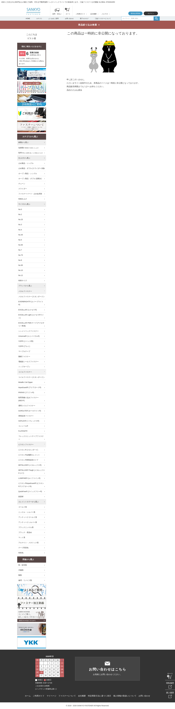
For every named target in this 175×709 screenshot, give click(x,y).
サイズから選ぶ (24, 204)
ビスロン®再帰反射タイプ (28, 460)
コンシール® (23, 426)
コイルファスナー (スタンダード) (31, 377)
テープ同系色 (23, 548)
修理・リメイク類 (25, 580)
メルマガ (105, 14)
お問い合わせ (69, 18)
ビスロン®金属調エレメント (29, 455)
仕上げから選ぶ (24, 158)
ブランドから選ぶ (25, 286)
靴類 (20, 575)
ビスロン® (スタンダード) (28, 450)
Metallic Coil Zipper (25, 382)
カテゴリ (39, 18)
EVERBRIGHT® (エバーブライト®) (30, 303)
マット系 (21, 537)
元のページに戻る (74, 90)
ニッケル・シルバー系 (26, 512)
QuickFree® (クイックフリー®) (30, 491)
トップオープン (24, 367)
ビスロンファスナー (26, 444)
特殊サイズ (22, 280)
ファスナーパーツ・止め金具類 (30, 194)
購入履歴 (170, 693)
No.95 (20, 265)
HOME (28, 18)
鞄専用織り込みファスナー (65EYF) (28, 399)
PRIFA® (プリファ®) (26, 392)
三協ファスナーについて (103, 18)
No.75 (20, 255)
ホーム (28, 696)
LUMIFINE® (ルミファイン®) (29, 478)
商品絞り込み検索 (87, 25)
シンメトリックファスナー (28, 331)
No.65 (20, 245)
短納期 (28, 148)
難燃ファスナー (24, 356)
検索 (157, 18)
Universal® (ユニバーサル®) (29, 336)
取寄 (30, 153)
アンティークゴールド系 (27, 517)
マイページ (51, 696)
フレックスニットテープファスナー (31, 437)
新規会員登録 (135, 13)
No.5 (20, 240)
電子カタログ (84, 18)
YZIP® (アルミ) (24, 346)
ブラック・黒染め (25, 532)
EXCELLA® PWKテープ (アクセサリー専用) (31, 324)
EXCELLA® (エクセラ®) (27, 310)
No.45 (20, 235)
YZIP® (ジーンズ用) (25, 341)
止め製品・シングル (26, 163)
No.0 (20, 209)
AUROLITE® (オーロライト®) (29, 411)
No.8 (20, 260)
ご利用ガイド (80, 14)
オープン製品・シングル (27, 173)
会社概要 (93, 14)
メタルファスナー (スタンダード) (31, 296)
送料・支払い (57, 14)
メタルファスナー (25, 291)
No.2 (20, 214)
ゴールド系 (22, 507)
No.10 (20, 270)
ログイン (151, 13)
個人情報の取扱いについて (124, 696)
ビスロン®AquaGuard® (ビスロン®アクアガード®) (31, 484)
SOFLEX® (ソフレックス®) (28, 421)
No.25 (20, 219)
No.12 (20, 275)
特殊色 (20, 553)
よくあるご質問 (53, 18)
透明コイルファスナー (26, 406)
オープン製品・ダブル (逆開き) (30, 179)
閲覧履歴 (170, 683)
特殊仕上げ (22, 199)
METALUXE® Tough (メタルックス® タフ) (31, 471)
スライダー (22, 189)
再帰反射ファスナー (26, 416)
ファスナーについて (67, 696)
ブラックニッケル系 (26, 527)
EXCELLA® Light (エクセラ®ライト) (31, 316)
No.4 (20, 230)
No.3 (20, 224)
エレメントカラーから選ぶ (28, 502)
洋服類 (20, 570)
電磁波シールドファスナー (28, 362)
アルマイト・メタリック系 (28, 543)
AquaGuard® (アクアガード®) (29, 387)
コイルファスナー (25, 372)
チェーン (21, 184)
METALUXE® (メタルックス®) (29, 465)
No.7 (20, 250)
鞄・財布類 (22, 565)
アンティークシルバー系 (27, 522)
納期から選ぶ (23, 142)
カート (170, 674)
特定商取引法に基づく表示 (99, 696)
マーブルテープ (24, 351)
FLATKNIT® (22, 431)
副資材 (20, 496)
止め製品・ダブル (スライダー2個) (31, 168)
